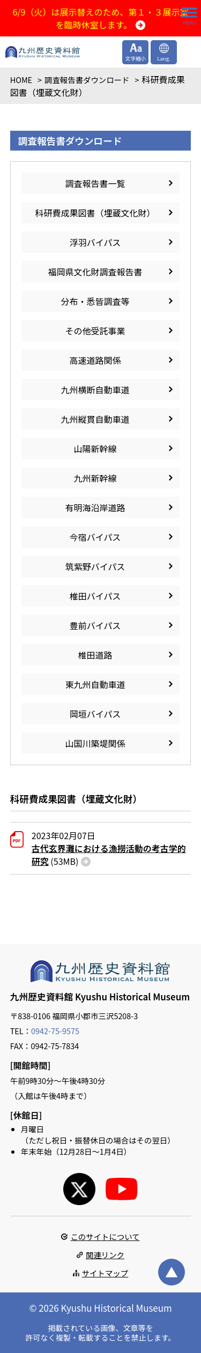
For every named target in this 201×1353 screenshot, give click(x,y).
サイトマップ (105, 1273)
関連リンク (105, 1254)
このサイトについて (104, 1236)
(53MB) (109, 855)
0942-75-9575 (55, 1030)
